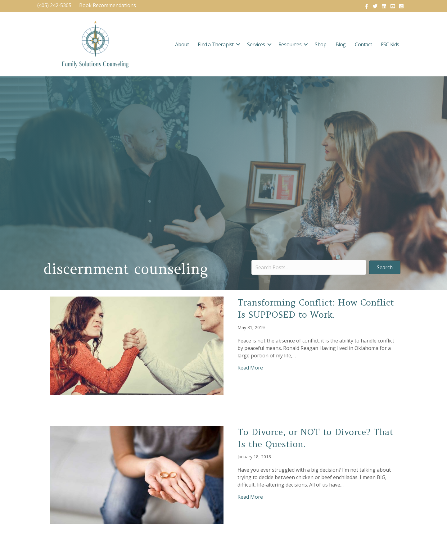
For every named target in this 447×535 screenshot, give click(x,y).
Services (256, 44)
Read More (250, 367)
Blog (341, 44)
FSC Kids (390, 44)
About (182, 44)
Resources (289, 44)
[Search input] (308, 267)
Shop (320, 44)
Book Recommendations (108, 5)
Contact (363, 44)
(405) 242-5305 (54, 5)
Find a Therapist (216, 44)
